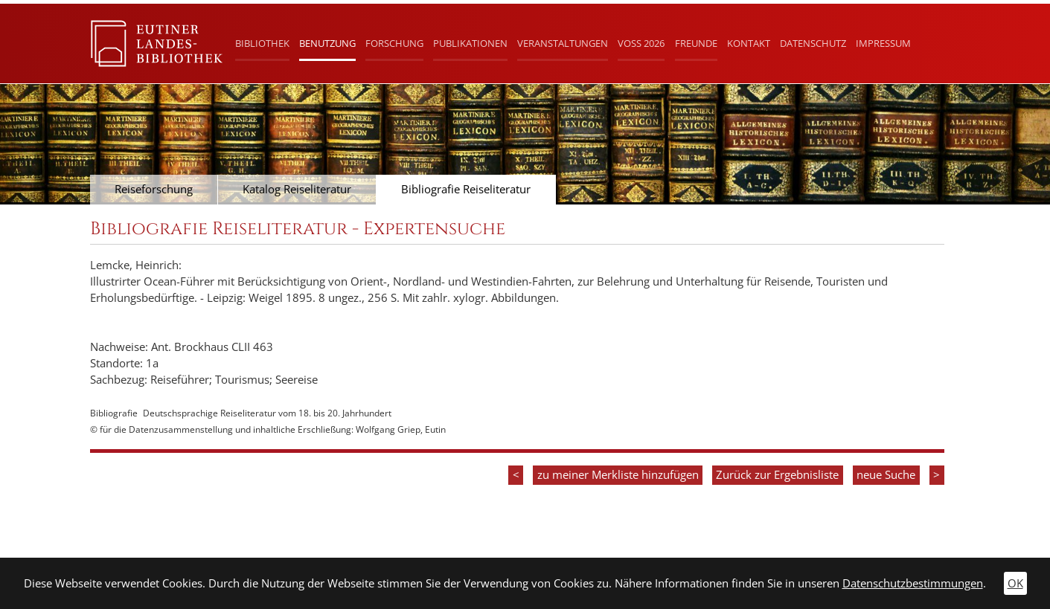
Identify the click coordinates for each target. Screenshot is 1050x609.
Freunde (696, 43)
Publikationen (470, 43)
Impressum (883, 43)
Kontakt (748, 43)
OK (1015, 583)
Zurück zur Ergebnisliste (777, 475)
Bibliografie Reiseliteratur (466, 189)
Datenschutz (813, 43)
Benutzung (327, 43)
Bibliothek (262, 43)
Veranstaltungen (562, 43)
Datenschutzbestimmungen (912, 583)
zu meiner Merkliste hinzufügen (618, 475)
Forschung (394, 43)
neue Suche (886, 475)
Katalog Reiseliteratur (297, 189)
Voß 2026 (641, 43)
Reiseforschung (154, 189)
